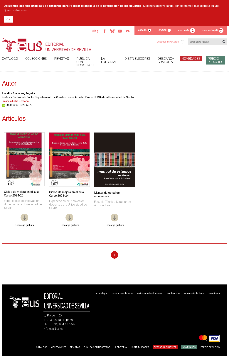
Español (142, 29)
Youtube (120, 31)
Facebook (104, 31)
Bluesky (112, 31)
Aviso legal (101, 293)
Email (128, 31)
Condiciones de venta (122, 293)
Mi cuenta (183, 30)
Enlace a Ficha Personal (15, 101)
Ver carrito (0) (210, 30)
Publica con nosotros (85, 62)
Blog (95, 31)
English (163, 29)
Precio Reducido (215, 60)
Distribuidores (137, 58)
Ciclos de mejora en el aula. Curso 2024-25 (21, 193)
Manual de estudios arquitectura (107, 194)
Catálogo (10, 58)
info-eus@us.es (53, 328)
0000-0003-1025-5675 (17, 105)
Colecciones (36, 58)
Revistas (61, 58)
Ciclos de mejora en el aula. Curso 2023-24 (66, 193)
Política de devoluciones (149, 293)
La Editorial (109, 60)
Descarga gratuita (166, 60)
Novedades (190, 58)
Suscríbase (214, 293)
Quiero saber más (15, 10)
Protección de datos (194, 293)
